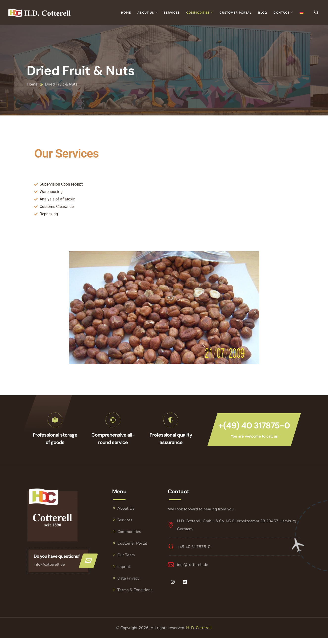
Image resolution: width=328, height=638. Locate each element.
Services (172, 13)
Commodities (198, 13)
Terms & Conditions (134, 590)
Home (126, 13)
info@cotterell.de (49, 564)
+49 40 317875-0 (193, 547)
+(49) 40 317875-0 (254, 425)
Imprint (123, 566)
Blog (262, 13)
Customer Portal (236, 13)
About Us (145, 13)
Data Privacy (128, 578)
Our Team (126, 555)
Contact (282, 13)
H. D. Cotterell (199, 628)
